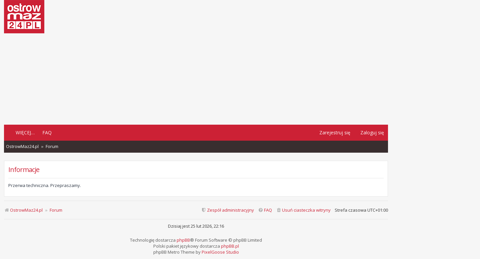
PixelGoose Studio (220, 252)
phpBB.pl (230, 246)
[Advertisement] (196, 78)
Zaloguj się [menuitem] (372, 132)
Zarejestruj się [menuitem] (334, 132)
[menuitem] (303, 210)
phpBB (183, 240)
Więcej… (25, 132)
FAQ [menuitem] (47, 132)
